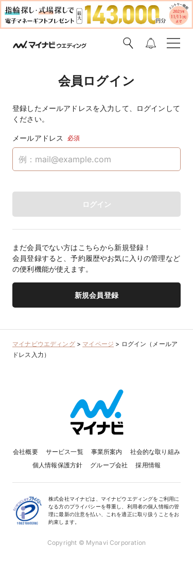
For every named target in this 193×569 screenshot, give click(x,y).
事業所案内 (106, 452)
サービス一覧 (64, 452)
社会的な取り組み (155, 452)
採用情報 (148, 465)
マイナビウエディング (43, 344)
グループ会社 (109, 465)
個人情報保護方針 (57, 465)
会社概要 (25, 452)
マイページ (98, 344)
